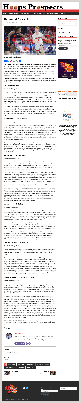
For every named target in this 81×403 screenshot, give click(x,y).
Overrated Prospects (43, 364)
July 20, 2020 (8, 23)
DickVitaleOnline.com (64, 98)
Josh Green (21, 364)
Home (4, 13)
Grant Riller (11, 364)
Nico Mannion (30, 364)
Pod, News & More (52, 13)
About (62, 13)
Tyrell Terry (20, 367)
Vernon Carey (31, 367)
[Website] (27, 343)
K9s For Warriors (71, 125)
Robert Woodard (10, 367)
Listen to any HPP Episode (67, 78)
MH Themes (25, 399)
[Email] (29, 343)
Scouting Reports (39, 13)
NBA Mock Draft (25, 13)
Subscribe (63, 48)
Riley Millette (16, 23)
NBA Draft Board (13, 13)
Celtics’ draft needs (18, 211)
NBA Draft (23, 23)
